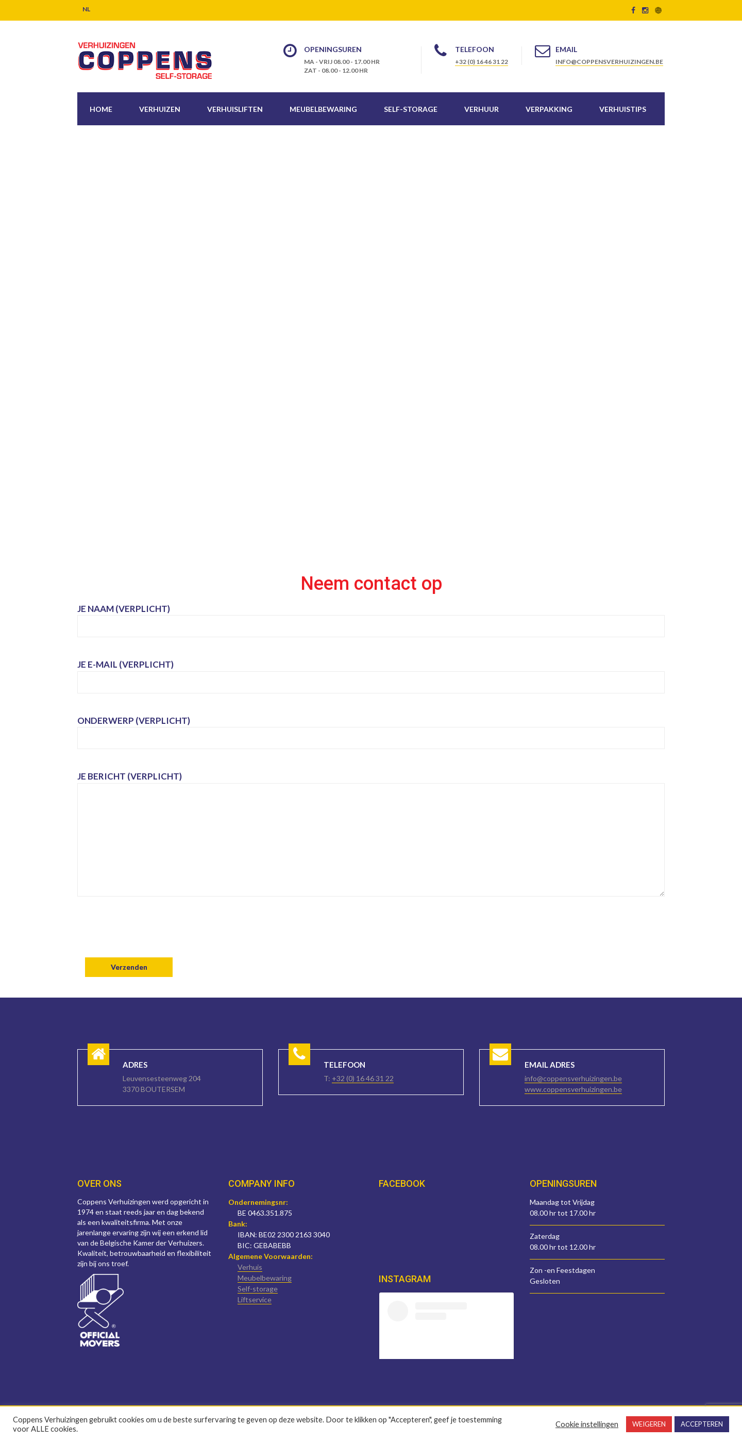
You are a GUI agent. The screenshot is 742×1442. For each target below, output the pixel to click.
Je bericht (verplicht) (371, 842)
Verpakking (549, 109)
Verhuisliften (235, 109)
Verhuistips (622, 109)
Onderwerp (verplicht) (371, 729)
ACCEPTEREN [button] (702, 1424)
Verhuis (250, 1267)
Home (101, 109)
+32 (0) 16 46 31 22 (481, 61)
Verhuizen (159, 109)
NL (86, 9)
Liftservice (255, 1299)
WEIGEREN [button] (649, 1424)
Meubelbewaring (323, 109)
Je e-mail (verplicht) (371, 673)
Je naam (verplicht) (371, 617)
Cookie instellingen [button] (586, 1424)
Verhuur (481, 109)
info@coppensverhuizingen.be (609, 61)
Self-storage (410, 109)
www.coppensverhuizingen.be (573, 1089)
